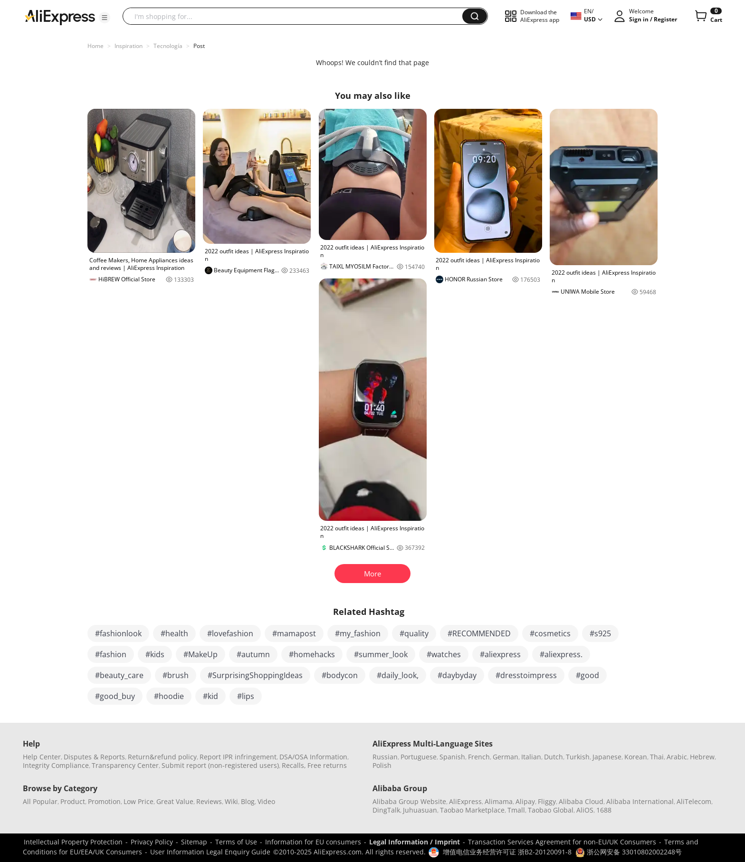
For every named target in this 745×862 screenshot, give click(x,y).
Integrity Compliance (56, 765)
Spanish (452, 756)
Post (199, 46)
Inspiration (129, 46)
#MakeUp (200, 654)
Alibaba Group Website (409, 801)
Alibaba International (640, 801)
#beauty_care (119, 675)
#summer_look (381, 654)
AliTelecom (694, 801)
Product (72, 801)
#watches (444, 654)
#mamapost (294, 633)
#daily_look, (398, 675)
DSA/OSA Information (313, 756)
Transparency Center (125, 765)
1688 (603, 809)
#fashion (110, 654)
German (505, 756)
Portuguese (419, 756)
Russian (385, 756)
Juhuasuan (420, 809)
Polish (382, 765)
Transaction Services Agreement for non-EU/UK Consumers (562, 841)
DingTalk (386, 809)
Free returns (327, 765)
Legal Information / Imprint (414, 841)
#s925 (600, 633)
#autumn (253, 654)
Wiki (231, 801)
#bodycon (340, 675)
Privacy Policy (152, 841)
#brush (175, 675)
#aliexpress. (561, 654)
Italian (531, 756)
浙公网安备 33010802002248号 (628, 851)
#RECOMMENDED (479, 633)
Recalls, (294, 765)
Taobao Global (550, 809)
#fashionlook (118, 633)
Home (95, 46)
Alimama (499, 801)
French (479, 756)
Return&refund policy (162, 756)
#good (587, 675)
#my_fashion (358, 633)
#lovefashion (230, 633)
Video (266, 801)
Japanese (606, 756)
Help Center (42, 756)
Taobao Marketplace (472, 809)
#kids (154, 654)
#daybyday (457, 675)
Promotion (104, 801)
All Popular (40, 801)
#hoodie (169, 696)
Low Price (138, 801)
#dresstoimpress (526, 675)
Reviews (209, 801)
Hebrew (702, 756)
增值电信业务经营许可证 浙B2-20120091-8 (507, 851)
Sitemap (194, 841)
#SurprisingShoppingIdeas (255, 675)
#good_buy (115, 696)
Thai (657, 756)
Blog (248, 801)
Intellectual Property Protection (73, 841)
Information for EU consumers (313, 841)
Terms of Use (236, 841)
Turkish (578, 756)
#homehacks (312, 654)
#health (174, 633)
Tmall (516, 809)
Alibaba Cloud (581, 801)
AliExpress (465, 801)
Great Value (174, 801)
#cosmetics (550, 633)
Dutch (553, 756)
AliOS (584, 809)
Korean (635, 756)
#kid (210, 696)
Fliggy (547, 801)
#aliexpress (500, 654)
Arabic (677, 756)
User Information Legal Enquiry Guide (210, 851)
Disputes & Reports (94, 756)
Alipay (525, 801)
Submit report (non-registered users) (220, 765)
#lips (245, 696)
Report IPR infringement (238, 756)
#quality (414, 633)
